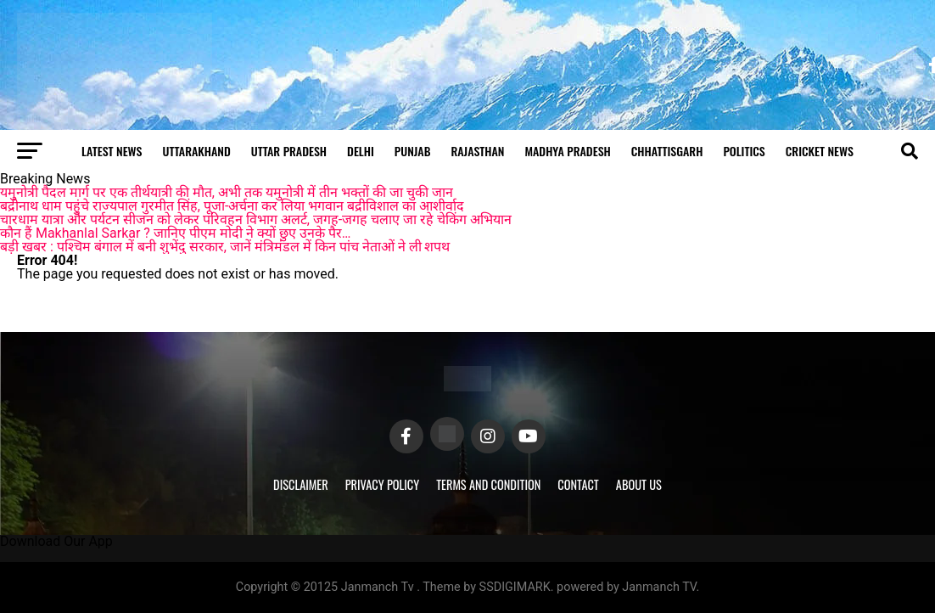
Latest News (111, 151)
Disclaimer (300, 484)
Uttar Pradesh (289, 151)
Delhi (360, 151)
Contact (577, 484)
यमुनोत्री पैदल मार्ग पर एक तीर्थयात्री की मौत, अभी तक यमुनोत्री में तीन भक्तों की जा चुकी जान (226, 192)
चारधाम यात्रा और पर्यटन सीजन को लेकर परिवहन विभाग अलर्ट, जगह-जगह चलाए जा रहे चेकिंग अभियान (256, 219)
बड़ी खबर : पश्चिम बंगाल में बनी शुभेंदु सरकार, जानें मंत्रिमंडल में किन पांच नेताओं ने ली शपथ (225, 247)
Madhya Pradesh (567, 151)
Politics (743, 151)
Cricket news (820, 151)
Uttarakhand (196, 151)
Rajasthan (477, 151)
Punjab (413, 151)
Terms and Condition (488, 484)
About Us (639, 484)
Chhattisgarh (667, 151)
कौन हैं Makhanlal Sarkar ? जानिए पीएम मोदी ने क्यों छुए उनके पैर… (175, 233)
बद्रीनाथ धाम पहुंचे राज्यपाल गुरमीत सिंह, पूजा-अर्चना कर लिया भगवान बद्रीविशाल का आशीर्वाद (232, 206)
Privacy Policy (382, 484)
